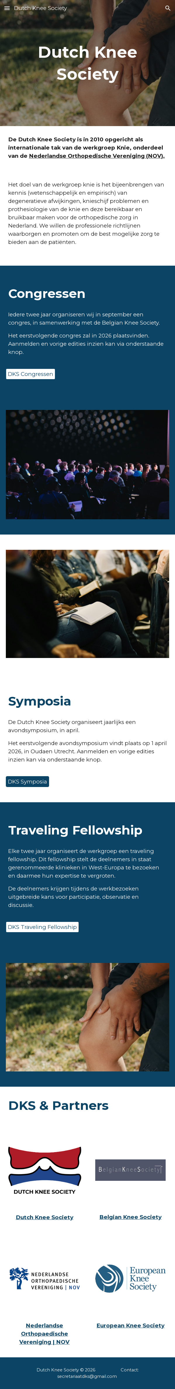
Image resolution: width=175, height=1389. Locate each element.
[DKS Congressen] (30, 374)
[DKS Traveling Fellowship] (42, 927)
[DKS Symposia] (27, 781)
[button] (7, 8)
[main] (87, 63)
